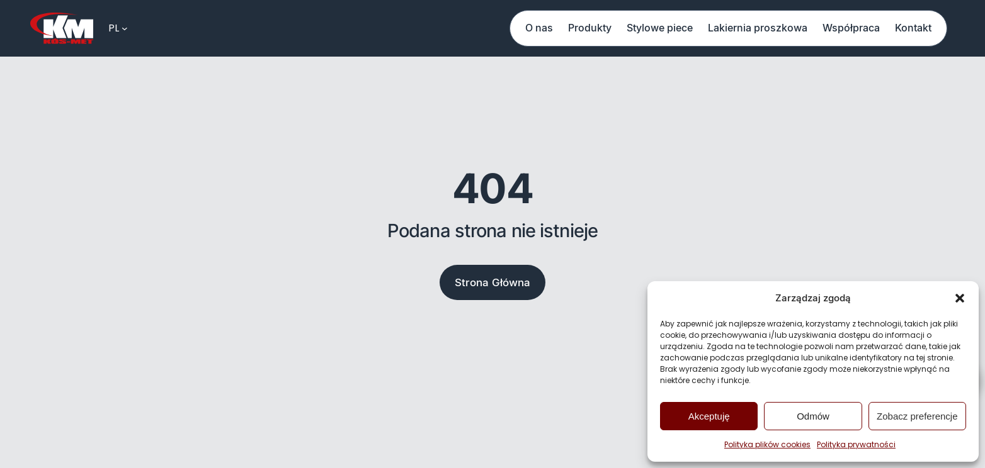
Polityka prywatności (856, 444)
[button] (960, 298)
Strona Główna (492, 282)
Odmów (813, 416)
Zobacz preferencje (917, 416)
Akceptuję (709, 416)
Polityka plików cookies (767, 444)
